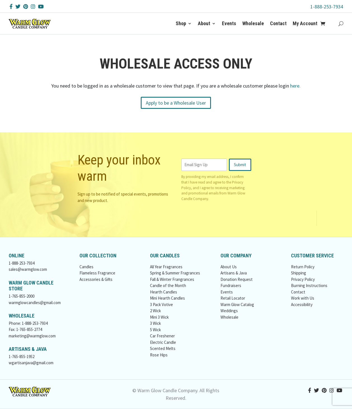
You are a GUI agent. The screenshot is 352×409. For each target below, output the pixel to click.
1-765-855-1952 (21, 356)
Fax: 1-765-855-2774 (25, 329)
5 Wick (155, 329)
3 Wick (155, 323)
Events (229, 23)
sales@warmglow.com (28, 269)
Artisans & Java (233, 273)
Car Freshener (162, 336)
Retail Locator (232, 298)
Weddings (229, 310)
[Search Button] (341, 23)
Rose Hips (159, 355)
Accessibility (302, 304)
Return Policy (303, 266)
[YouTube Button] (40, 7)
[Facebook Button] (11, 7)
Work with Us (302, 298)
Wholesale (253, 23)
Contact (278, 23)
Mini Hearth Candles (167, 298)
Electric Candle (163, 342)
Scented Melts (162, 348)
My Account (305, 23)
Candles (86, 266)
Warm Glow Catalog (237, 304)
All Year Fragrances (166, 266)
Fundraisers (230, 285)
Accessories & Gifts (95, 279)
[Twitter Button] (18, 7)
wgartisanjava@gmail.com (31, 362)
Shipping (298, 273)
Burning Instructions (309, 285)
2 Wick (155, 310)
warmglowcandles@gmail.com (35, 302)
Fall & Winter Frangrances (172, 279)
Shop (181, 23)
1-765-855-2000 (21, 296)
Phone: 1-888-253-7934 (28, 323)
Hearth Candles (163, 292)
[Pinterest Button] (25, 7)
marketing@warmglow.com (32, 336)
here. (295, 86)
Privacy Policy (303, 279)
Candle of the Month (168, 285)
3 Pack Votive (161, 304)
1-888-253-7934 (326, 6)
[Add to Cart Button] (325, 23)
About (204, 23)
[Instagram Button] (33, 7)
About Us (228, 266)
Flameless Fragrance (97, 273)
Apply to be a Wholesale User (176, 103)
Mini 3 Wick (159, 317)
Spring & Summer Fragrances (175, 273)
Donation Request (236, 279)
